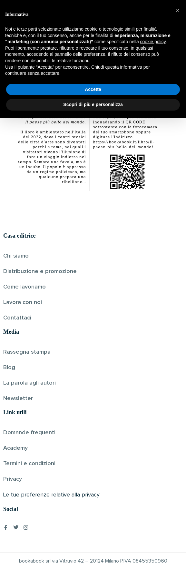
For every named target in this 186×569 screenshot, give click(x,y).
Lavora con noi (22, 302)
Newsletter (18, 398)
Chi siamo (16, 256)
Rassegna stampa (27, 352)
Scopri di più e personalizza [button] (92, 555)
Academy (15, 448)
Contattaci (17, 318)
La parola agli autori (29, 383)
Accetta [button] (93, 540)
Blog (9, 367)
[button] (177, 461)
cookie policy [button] (153, 492)
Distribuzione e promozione (40, 271)
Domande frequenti (29, 433)
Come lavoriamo (24, 287)
